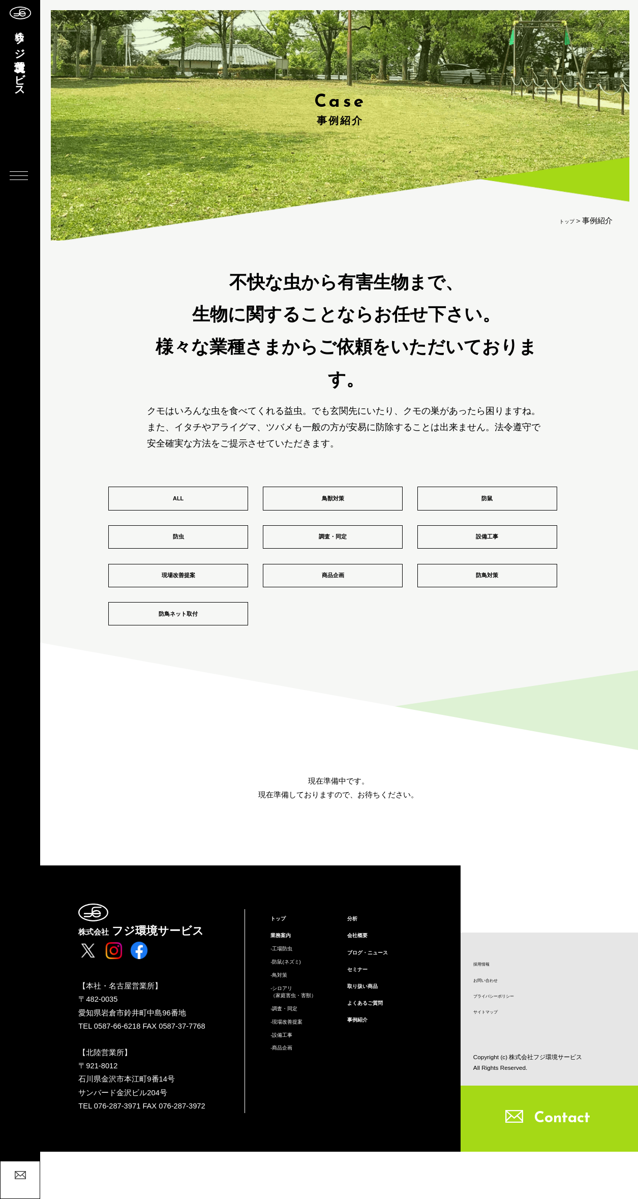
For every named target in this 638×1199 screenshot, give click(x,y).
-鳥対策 (283, 1041)
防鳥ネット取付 (178, 655)
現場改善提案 (178, 605)
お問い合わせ (493, 1017)
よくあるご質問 (374, 1073)
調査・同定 (332, 554)
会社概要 (362, 989)
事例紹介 (362, 1094)
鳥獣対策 (333, 504)
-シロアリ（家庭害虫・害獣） (304, 1063)
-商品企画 (286, 1138)
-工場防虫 (286, 1007)
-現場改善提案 (294, 1104)
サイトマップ (493, 1057)
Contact (562, 1166)
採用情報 (486, 996)
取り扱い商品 (370, 1052)
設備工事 (487, 554)
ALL (178, 504)
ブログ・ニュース (377, 1010)
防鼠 (487, 504)
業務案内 (285, 989)
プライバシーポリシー (506, 1037)
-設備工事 (286, 1121)
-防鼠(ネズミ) (293, 1024)
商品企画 (333, 605)
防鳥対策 (487, 605)
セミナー (362, 1031)
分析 (354, 969)
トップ (563, 221)
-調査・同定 (290, 1087)
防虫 (178, 554)
